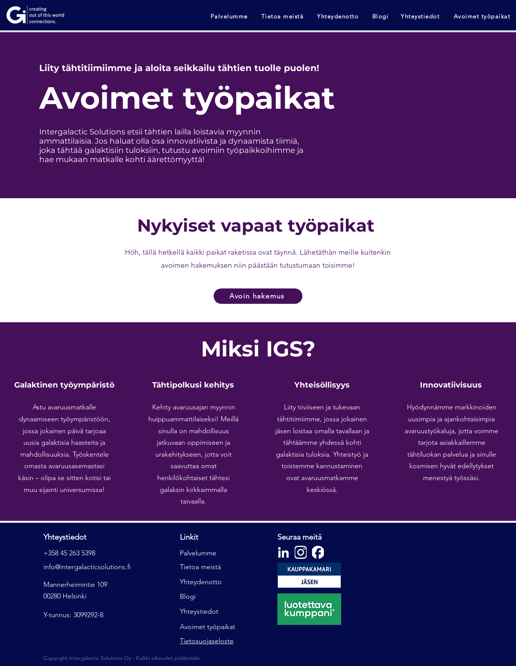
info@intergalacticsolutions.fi (87, 567)
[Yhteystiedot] (421, 16)
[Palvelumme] (229, 16)
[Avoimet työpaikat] (483, 16)
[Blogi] (381, 16)
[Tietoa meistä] (283, 16)
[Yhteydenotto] (338, 16)
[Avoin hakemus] (258, 296)
